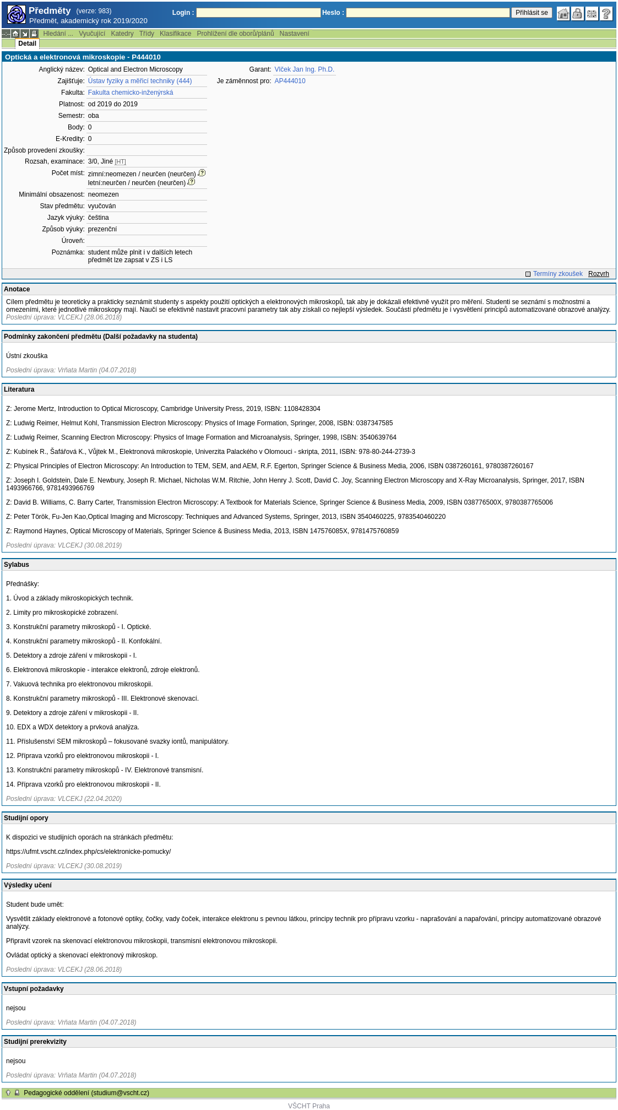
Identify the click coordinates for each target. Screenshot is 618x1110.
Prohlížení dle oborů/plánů (235, 33)
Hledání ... (58, 33)
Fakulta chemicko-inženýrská (131, 92)
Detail (27, 43)
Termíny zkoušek (558, 274)
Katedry (122, 33)
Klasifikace (175, 33)
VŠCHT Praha (309, 1106)
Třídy (146, 33)
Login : (183, 13)
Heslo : (333, 13)
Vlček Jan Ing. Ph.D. (305, 69)
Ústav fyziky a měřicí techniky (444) (140, 81)
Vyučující (92, 33)
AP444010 (290, 81)
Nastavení (295, 33)
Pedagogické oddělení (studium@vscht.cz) (86, 1093)
